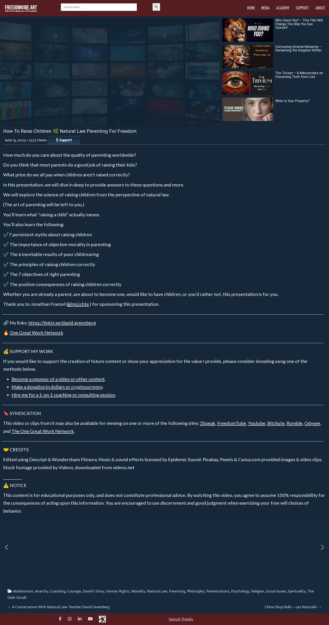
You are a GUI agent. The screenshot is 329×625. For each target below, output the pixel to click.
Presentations (217, 591)
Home (251, 8)
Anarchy (41, 591)
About (320, 8)
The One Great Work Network (43, 431)
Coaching (57, 591)
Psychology (240, 591)
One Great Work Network (36, 332)
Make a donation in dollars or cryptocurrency (57, 387)
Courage (74, 591)
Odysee (312, 423)
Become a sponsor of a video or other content (58, 379)
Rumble (295, 423)
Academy (282, 8)
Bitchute (276, 423)
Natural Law (157, 591)
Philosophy (196, 591)
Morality (138, 591)
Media (265, 8)
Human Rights (118, 591)
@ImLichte (78, 304)
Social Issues (276, 591)
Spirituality (297, 591)
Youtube (256, 423)
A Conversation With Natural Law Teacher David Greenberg (58, 607)
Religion (257, 591)
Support (302, 8)
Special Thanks (181, 619)
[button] (6, 547)
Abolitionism (23, 591)
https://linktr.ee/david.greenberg (62, 323)
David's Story (93, 591)
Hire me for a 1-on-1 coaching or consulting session (63, 395)
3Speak (207, 423)
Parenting (177, 591)
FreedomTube (231, 423)
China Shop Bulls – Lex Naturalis (293, 607)
